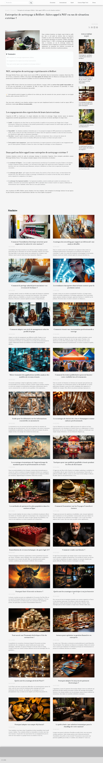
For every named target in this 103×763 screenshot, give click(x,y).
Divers (94, 2)
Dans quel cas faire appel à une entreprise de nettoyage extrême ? (24, 64)
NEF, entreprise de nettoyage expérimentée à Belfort (20, 57)
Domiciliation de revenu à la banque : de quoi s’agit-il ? (29, 550)
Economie (52, 2)
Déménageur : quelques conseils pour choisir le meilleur (85, 56)
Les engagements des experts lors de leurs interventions (21, 61)
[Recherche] (17, 2)
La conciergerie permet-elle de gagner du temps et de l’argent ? (86, 147)
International (63, 2)
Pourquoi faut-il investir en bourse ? (29, 591)
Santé (72, 2)
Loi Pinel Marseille (84, 169)
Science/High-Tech (83, 2)
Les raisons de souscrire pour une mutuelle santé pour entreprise (86, 104)
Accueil (7, 10)
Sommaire (11, 54)
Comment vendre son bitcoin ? (73, 550)
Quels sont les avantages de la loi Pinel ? (29, 681)
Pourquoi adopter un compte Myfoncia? (29, 724)
